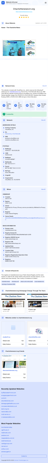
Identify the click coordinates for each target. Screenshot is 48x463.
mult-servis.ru (5, 414)
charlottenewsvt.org (15, 91)
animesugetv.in (6, 451)
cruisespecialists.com (8, 417)
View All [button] (44, 86)
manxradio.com (6, 411)
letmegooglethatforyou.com (10, 403)
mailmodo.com (6, 432)
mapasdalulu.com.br (7, 438)
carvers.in (4, 446)
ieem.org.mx (5, 409)
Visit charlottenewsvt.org (24, 11)
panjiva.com (5, 435)
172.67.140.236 (16, 134)
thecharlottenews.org (10, 370)
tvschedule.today (6, 427)
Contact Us (24, 456)
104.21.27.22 (8, 134)
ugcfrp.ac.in (5, 430)
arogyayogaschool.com (8, 395)
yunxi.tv (3, 398)
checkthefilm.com (35, 337)
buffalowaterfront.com (8, 392)
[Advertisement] (23, 34)
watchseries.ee (6, 441)
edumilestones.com (7, 401)
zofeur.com (5, 449)
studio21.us (6, 337)
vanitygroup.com (6, 443)
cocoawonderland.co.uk (9, 406)
